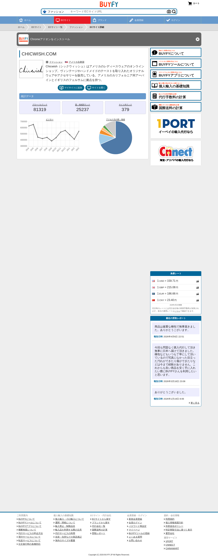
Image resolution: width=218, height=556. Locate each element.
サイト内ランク (125, 105)
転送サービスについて (29, 540)
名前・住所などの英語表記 (68, 537)
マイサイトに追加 (70, 88)
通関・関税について (65, 522)
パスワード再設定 (137, 526)
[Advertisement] (175, 218)
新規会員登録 (135, 519)
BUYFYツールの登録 (139, 533)
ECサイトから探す (101, 519)
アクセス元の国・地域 (115, 119)
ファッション (56, 62)
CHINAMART (172, 548)
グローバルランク (39, 105)
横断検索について (27, 529)
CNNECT (170, 545)
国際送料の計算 (99, 529)
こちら (177, 311)
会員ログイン (135, 522)
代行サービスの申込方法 (30, 533)
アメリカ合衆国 (76, 62)
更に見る (195, 403)
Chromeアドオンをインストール (50, 39)
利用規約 (170, 519)
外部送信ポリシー (174, 526)
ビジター (49, 119)
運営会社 (170, 533)
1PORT (169, 541)
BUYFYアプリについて (29, 526)
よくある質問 (135, 537)
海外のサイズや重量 (65, 540)
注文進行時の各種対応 (29, 544)
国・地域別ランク (82, 105)
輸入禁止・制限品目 (65, 526)
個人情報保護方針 (174, 522)
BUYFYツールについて (29, 522)
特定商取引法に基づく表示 (179, 529)
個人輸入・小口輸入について (69, 519)
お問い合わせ (135, 540)
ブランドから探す (101, 522)
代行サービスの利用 (65, 533)
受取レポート (98, 533)
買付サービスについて (29, 537)
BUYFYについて (26, 519)
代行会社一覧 (98, 526)
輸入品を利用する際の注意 (68, 529)
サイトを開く (96, 88)
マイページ (134, 529)
